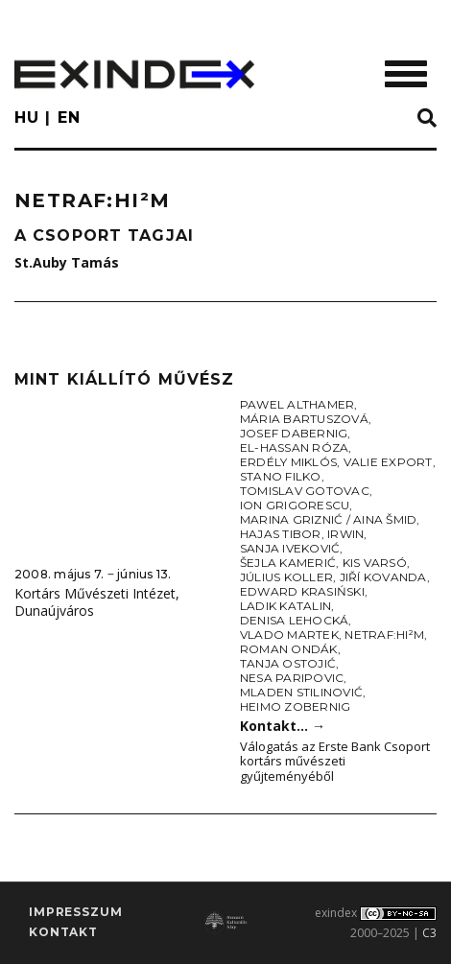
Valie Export (388, 462)
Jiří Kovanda (383, 577)
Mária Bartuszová (304, 418)
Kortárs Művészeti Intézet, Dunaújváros (96, 602)
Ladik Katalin (285, 606)
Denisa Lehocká (294, 620)
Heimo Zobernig (295, 706)
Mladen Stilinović (301, 692)
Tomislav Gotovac (304, 490)
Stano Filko (280, 476)
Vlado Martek (289, 634)
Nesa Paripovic (292, 677)
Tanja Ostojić (288, 663)
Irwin (345, 534)
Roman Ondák (289, 649)
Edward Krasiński (302, 591)
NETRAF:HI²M (384, 634)
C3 (429, 933)
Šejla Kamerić (288, 562)
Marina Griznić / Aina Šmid (328, 519)
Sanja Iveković (290, 548)
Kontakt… (282, 726)
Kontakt (63, 932)
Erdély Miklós (288, 462)
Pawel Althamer (297, 404)
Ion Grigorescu (294, 505)
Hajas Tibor (280, 534)
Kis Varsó (375, 562)
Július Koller (286, 577)
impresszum (75, 912)
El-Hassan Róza (294, 447)
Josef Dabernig (293, 433)
